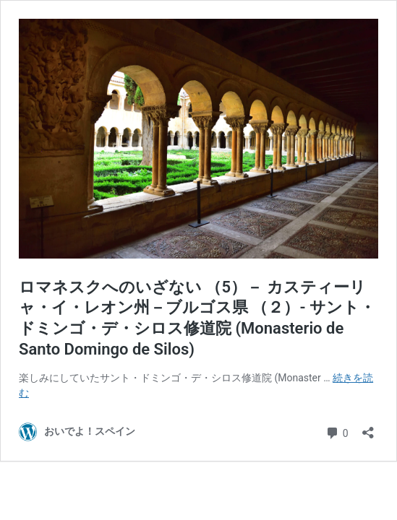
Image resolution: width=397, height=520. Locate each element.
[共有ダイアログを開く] (368, 428)
